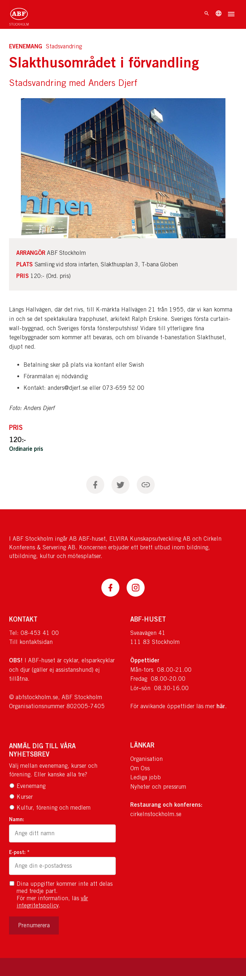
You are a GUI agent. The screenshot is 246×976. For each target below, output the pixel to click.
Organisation (146, 758)
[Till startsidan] (19, 14)
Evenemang (27, 786)
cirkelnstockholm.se (155, 814)
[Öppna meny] (231, 15)
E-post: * (19, 852)
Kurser (21, 796)
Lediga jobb (145, 777)
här (220, 706)
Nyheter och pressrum (158, 786)
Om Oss (140, 768)
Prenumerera (34, 925)
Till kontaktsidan (31, 642)
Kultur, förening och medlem (50, 807)
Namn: (16, 819)
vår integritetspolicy (52, 902)
